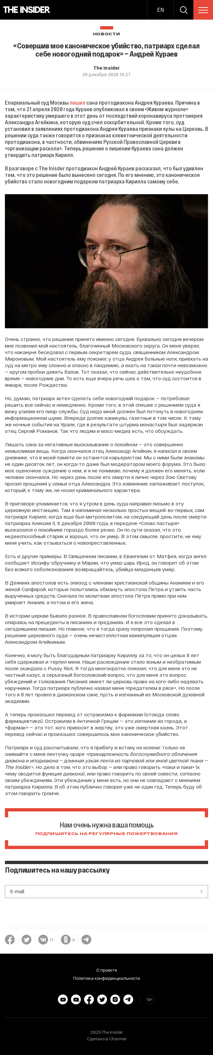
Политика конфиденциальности (106, 978)
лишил (77, 102)
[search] (183, 10)
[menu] (203, 10)
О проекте (106, 970)
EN (160, 10)
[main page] (27, 10)
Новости (106, 34)
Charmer (118, 1038)
